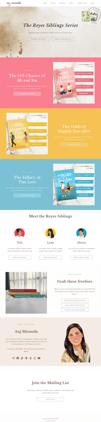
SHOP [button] (92, 3)
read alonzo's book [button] (81, 257)
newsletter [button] (82, 3)
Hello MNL (19, 349)
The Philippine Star (30, 349)
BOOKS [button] (53, 3)
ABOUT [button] (71, 3)
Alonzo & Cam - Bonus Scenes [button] (74, 310)
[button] (13, 358)
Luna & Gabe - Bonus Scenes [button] (75, 305)
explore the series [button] (38, 39)
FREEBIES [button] (62, 3)
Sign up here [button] (50, 399)
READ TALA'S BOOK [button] (19, 257)
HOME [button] (45, 3)
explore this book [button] (27, 93)
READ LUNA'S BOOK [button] (50, 257)
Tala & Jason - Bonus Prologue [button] (75, 300)
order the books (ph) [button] (63, 39)
